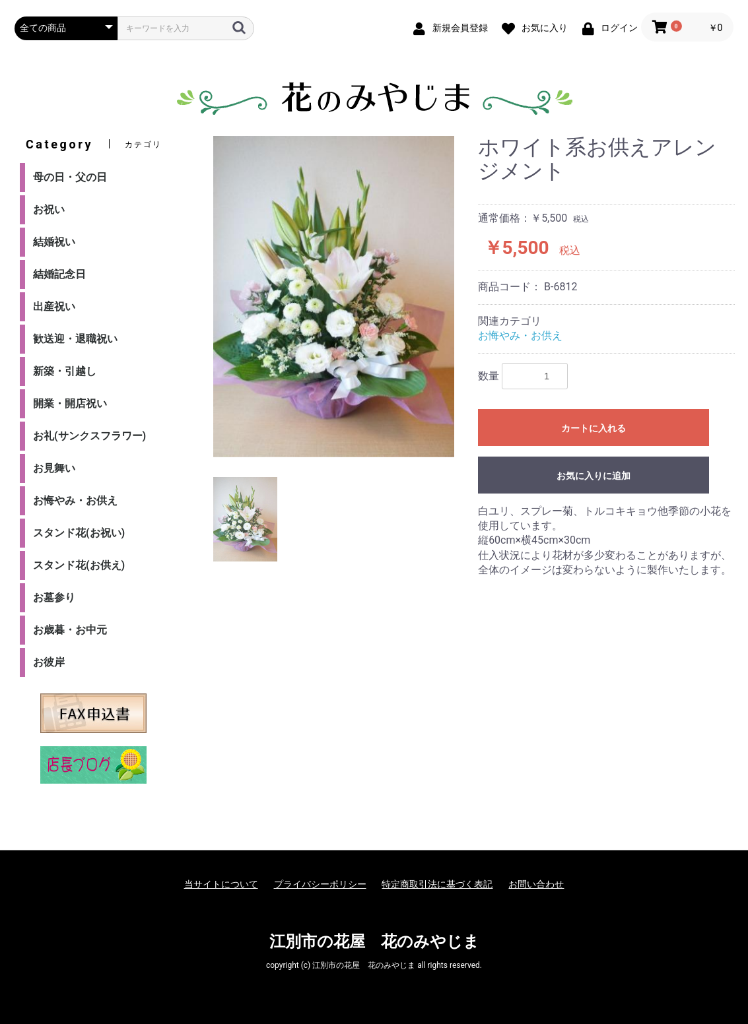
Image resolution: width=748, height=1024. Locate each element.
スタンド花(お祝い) (79, 533)
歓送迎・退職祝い (75, 339)
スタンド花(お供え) (79, 565)
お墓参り (54, 597)
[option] (333, 296)
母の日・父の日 (70, 177)
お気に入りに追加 (593, 475)
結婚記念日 (59, 274)
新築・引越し (64, 371)
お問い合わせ (536, 884)
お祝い (49, 209)
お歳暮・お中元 (70, 630)
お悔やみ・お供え (75, 500)
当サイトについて (221, 884)
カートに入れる (593, 428)
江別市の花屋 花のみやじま (374, 941)
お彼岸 (49, 662)
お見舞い (54, 468)
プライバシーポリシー (320, 884)
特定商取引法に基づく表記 (437, 884)
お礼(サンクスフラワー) (89, 436)
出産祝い (54, 306)
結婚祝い (54, 242)
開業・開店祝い (70, 403)
